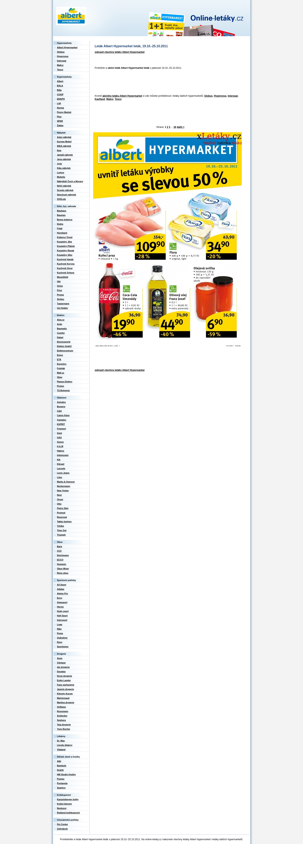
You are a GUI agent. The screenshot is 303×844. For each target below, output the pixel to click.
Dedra (60, 224)
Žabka (60, 125)
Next (59, 495)
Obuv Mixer (63, 568)
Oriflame (61, 707)
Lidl (59, 103)
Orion (60, 286)
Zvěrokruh (62, 829)
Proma (60, 295)
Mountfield (62, 277)
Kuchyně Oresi (65, 268)
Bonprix (61, 406)
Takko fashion (64, 521)
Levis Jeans (63, 473)
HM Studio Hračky (66, 774)
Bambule (61, 765)
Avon (59, 658)
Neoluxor (62, 808)
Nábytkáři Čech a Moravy (70, 181)
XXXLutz (61, 199)
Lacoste (61, 468)
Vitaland (61, 749)
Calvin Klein (63, 415)
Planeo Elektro (64, 381)
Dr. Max (61, 740)
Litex (59, 477)
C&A (59, 411)
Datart (60, 337)
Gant (59, 433)
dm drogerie (63, 667)
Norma (60, 108)
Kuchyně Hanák (65, 259)
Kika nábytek (64, 168)
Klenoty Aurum (65, 693)
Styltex (60, 299)
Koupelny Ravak (65, 250)
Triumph (61, 535)
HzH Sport (62, 615)
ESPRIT (61, 424)
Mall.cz (60, 373)
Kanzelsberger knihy (68, 799)
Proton (60, 386)
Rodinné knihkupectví (68, 812)
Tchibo (60, 526)
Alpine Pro (62, 593)
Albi (59, 761)
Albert (60, 81)
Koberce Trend (64, 237)
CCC (59, 551)
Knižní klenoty (64, 804)
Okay (59, 377)
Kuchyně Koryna (65, 264)
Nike (59, 629)
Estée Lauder (64, 680)
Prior (59, 290)
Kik (58, 459)
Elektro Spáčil (64, 346)
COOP (60, 94)
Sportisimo (62, 646)
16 (174, 127)
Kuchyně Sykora (65, 272)
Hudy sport (63, 611)
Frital (59, 228)
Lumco (60, 172)
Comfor (61, 333)
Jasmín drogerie (65, 689)
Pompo (60, 779)
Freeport (61, 428)
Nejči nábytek (64, 186)
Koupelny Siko (64, 255)
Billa (59, 90)
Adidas (60, 589)
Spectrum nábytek (66, 194)
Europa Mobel (64, 141)
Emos (60, 355)
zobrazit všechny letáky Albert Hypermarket (120, 52)
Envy (59, 598)
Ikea (59, 150)
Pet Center (62, 824)
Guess (60, 442)
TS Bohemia (63, 390)
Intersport (62, 620)
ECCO (60, 560)
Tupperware (63, 303)
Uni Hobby (62, 308)
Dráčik (60, 770)
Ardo (59, 324)
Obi (59, 281)
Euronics (61, 364)
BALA (60, 85)
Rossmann (62, 711)
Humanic (61, 564)
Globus (208, 95)
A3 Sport (61, 584)
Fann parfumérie (65, 685)
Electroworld (63, 342)
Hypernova (220, 95)
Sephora (61, 720)
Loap (59, 624)
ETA (59, 359)
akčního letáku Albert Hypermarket (122, 95)
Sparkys (61, 788)
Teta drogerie (64, 724)
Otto (59, 504)
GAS (59, 437)
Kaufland (100, 99)
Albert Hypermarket (67, 47)
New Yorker (63, 490)
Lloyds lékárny (64, 745)
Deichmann (63, 555)
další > (181, 127)
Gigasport (62, 602)
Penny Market (64, 112)
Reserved (62, 517)
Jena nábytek (64, 159)
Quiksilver (62, 638)
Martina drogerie (65, 702)
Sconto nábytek (65, 190)
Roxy (59, 642)
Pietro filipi (62, 508)
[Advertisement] (166, 82)
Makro (109, 99)
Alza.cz (60, 319)
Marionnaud (63, 698)
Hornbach (62, 233)
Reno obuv (62, 573)
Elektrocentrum (65, 350)
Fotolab (61, 368)
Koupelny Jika (64, 241)
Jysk (59, 163)
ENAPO (61, 99)
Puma (60, 633)
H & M (60, 446)
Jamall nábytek (65, 155)
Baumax (61, 215)
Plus (59, 116)
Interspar (233, 95)
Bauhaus (61, 210)
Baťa (59, 546)
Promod (61, 512)
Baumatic (62, 328)
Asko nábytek (64, 137)
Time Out (61, 530)
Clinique (61, 662)
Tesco (118, 99)
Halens (60, 451)
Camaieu (61, 420)
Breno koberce (64, 219)
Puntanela (62, 783)
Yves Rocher (63, 729)
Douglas (61, 671)
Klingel (60, 464)
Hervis (60, 607)
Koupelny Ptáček (66, 246)
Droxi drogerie (64, 676)
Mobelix (61, 177)
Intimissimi (62, 455)
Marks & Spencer (66, 482)
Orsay (60, 499)
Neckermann (63, 486)
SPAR (60, 121)
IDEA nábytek (64, 146)
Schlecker (62, 716)
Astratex (61, 402)
